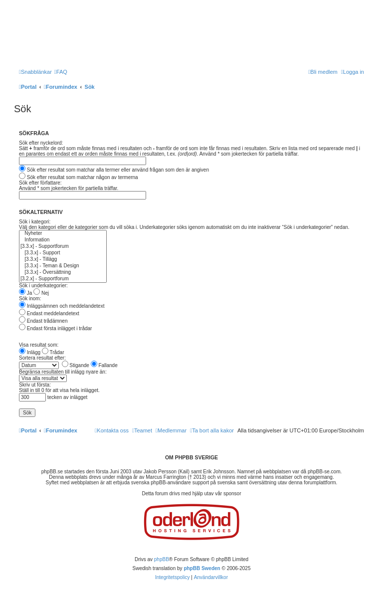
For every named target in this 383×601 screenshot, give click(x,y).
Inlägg (29, 352)
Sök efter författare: (40, 183)
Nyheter (62, 233)
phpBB (161, 559)
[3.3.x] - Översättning (62, 272)
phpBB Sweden (202, 568)
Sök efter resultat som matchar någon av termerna (78, 177)
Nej (41, 293)
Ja (25, 293)
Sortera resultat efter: (42, 358)
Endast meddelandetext (49, 313)
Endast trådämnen (43, 321)
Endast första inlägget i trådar (55, 328)
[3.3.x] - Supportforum (62, 246)
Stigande (75, 365)
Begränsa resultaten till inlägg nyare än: (63, 372)
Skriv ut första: (35, 385)
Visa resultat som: (38, 345)
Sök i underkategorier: (43, 285)
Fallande (104, 365)
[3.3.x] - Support (62, 253)
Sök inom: (30, 298)
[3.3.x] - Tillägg (62, 259)
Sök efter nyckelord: (41, 143)
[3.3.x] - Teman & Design (62, 266)
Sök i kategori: (34, 221)
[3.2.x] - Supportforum (62, 279)
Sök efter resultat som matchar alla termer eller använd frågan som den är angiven (114, 170)
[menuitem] (60, 72)
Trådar (53, 352)
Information (62, 240)
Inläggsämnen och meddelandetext (61, 306)
